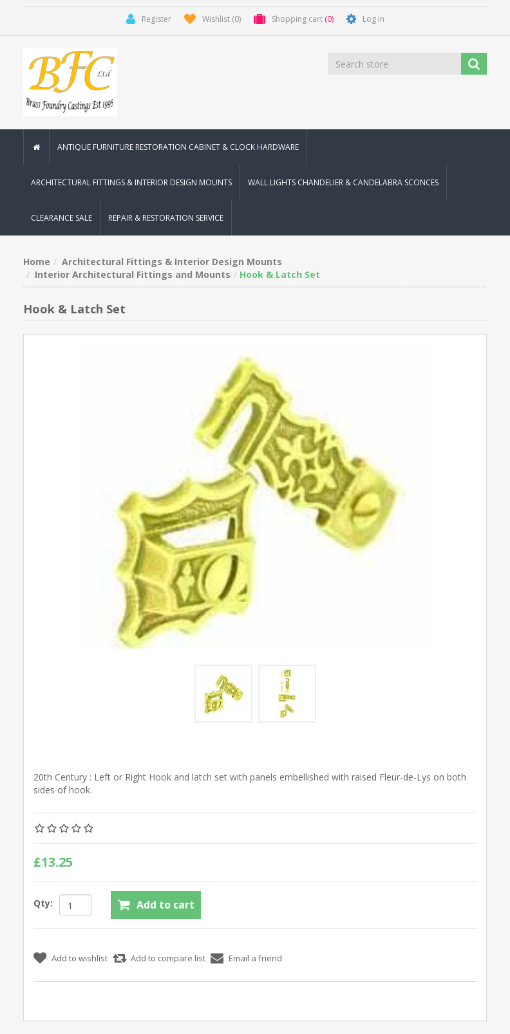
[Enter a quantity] (75, 905)
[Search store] (395, 64)
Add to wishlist (80, 958)
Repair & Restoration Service (165, 217)
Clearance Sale (61, 217)
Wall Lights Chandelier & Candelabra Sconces (343, 182)
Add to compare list (168, 958)
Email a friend (255, 958)
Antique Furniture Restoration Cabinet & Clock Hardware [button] (178, 147)
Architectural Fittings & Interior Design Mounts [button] (131, 182)
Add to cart (165, 905)
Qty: (43, 903)
